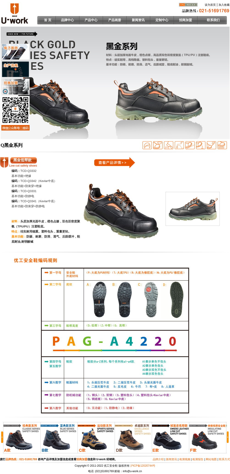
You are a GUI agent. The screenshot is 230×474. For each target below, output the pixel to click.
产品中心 (91, 20)
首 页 (47, 20)
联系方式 (224, 459)
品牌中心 (67, 20)
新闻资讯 (138, 20)
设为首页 (210, 4)
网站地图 (211, 459)
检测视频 (184, 459)
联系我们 (213, 20)
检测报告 (197, 459)
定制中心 (161, 20)
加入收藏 (224, 4)
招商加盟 (185, 20)
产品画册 (114, 20)
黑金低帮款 (22, 160)
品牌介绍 (158, 459)
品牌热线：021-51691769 (22, 459)
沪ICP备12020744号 (142, 465)
